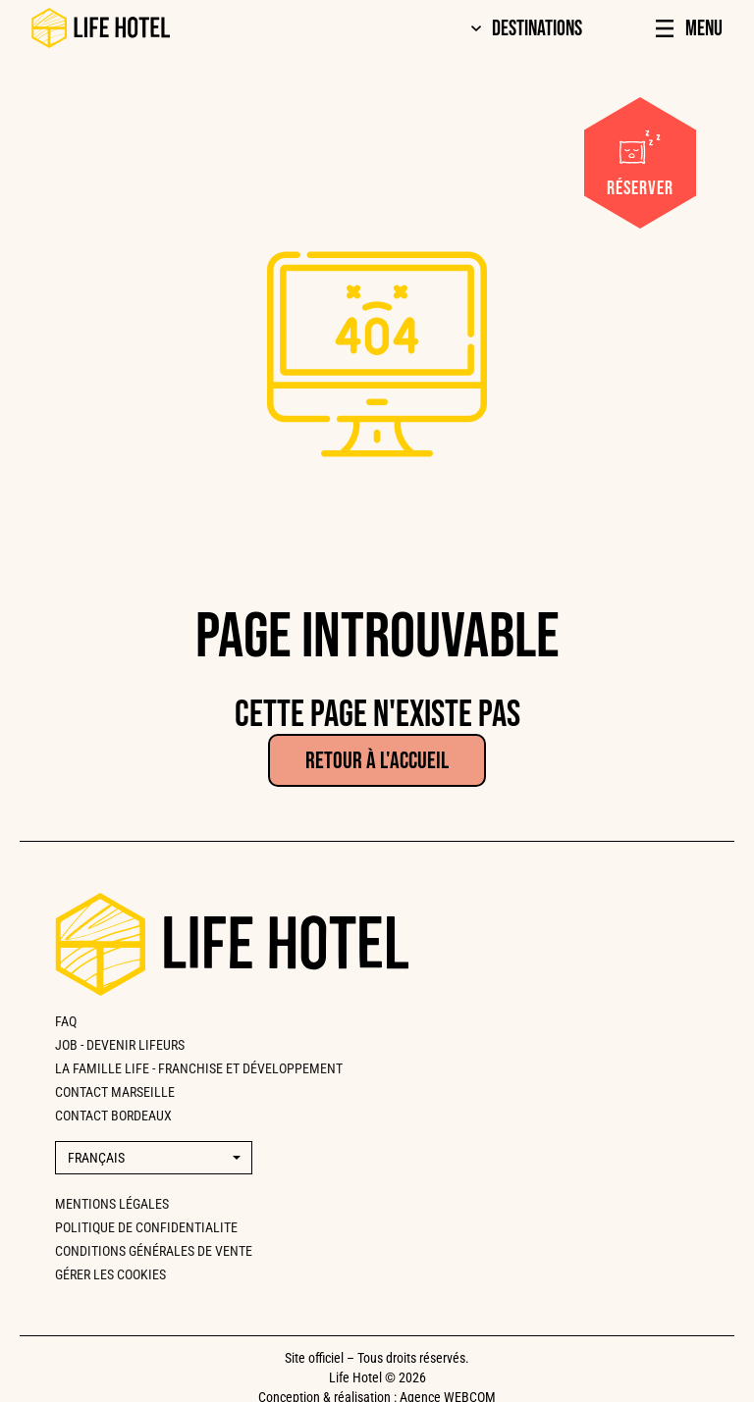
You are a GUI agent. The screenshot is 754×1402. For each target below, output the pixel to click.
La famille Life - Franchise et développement (199, 1068)
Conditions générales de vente (153, 1251)
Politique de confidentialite (146, 1227)
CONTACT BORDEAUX (113, 1115)
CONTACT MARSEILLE (115, 1092)
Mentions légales (112, 1204)
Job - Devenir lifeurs (120, 1045)
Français (96, 1158)
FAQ (66, 1021)
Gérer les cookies (110, 1274)
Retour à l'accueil (377, 761)
